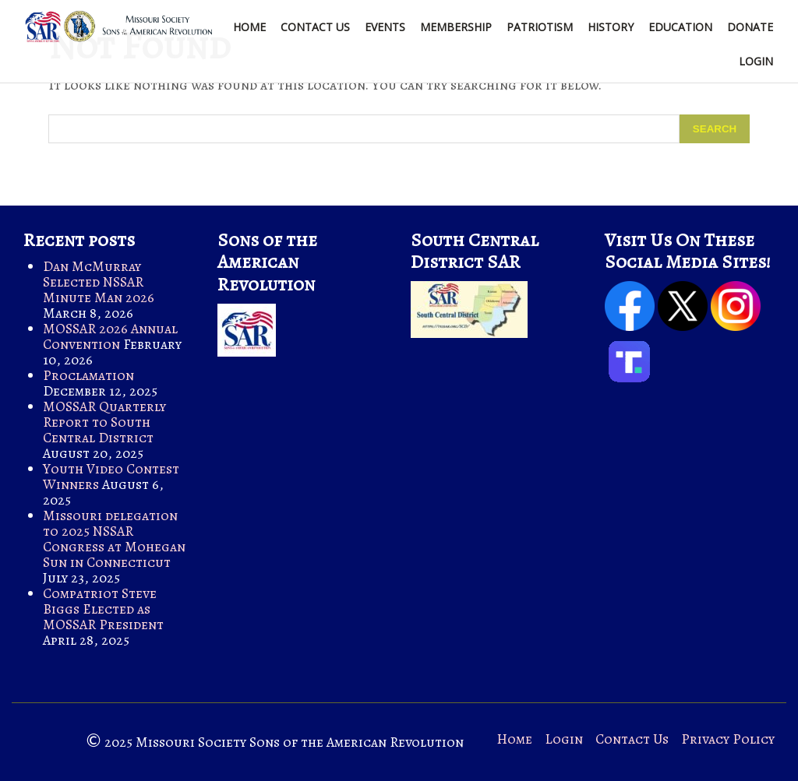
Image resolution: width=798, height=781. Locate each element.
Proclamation (88, 375)
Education (680, 26)
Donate (750, 26)
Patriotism (540, 26)
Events (385, 26)
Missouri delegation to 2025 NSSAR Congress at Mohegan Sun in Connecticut (114, 539)
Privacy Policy (728, 739)
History (611, 26)
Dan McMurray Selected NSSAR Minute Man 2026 (98, 282)
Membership (456, 26)
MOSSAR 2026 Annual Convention (110, 336)
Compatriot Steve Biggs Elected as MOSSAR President (103, 609)
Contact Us (315, 26)
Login (756, 61)
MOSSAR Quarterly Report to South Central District (104, 422)
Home (249, 26)
